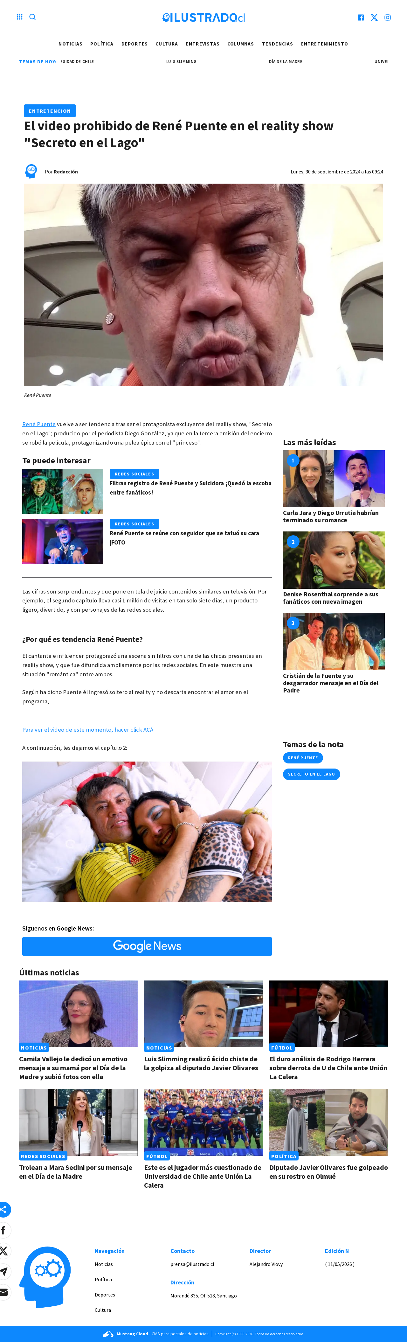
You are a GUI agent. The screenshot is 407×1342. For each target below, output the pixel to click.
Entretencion (50, 111)
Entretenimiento (324, 44)
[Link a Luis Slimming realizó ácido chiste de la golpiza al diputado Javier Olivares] (203, 1013)
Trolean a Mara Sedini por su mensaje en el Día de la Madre (75, 1172)
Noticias (71, 44)
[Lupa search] (32, 17)
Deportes (134, 44)
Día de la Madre (292, 61)
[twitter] (374, 17)
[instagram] (387, 17)
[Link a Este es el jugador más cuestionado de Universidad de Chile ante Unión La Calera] (203, 1122)
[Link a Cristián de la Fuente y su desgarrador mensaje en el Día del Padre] (334, 641)
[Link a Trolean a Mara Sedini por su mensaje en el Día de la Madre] (78, 1122)
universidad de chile (77, 61)
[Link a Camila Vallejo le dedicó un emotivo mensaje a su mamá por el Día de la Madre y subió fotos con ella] (78, 1013)
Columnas (240, 44)
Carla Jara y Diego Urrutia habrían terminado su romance (331, 516)
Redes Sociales (134, 473)
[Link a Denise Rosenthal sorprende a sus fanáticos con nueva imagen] (334, 560)
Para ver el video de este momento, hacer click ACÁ (87, 729)
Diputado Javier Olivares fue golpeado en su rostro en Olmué (328, 1172)
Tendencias (277, 44)
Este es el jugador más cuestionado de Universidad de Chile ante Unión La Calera (202, 1176)
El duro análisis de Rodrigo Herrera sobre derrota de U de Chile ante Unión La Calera (328, 1067)
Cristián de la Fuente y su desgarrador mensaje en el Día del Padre (330, 682)
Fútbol (282, 1047)
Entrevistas (203, 44)
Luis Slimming (188, 61)
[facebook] (360, 17)
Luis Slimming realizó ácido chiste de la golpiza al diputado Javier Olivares (201, 1063)
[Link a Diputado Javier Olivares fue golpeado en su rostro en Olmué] (328, 1122)
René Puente (39, 424)
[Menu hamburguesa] (20, 17)
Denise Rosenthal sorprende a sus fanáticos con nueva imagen (330, 597)
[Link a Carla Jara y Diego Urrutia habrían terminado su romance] (334, 479)
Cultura (166, 44)
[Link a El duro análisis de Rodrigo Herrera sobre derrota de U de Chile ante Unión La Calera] (328, 1013)
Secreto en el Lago (311, 774)
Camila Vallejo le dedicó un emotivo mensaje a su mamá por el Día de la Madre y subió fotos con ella (73, 1067)
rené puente (303, 758)
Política (102, 44)
